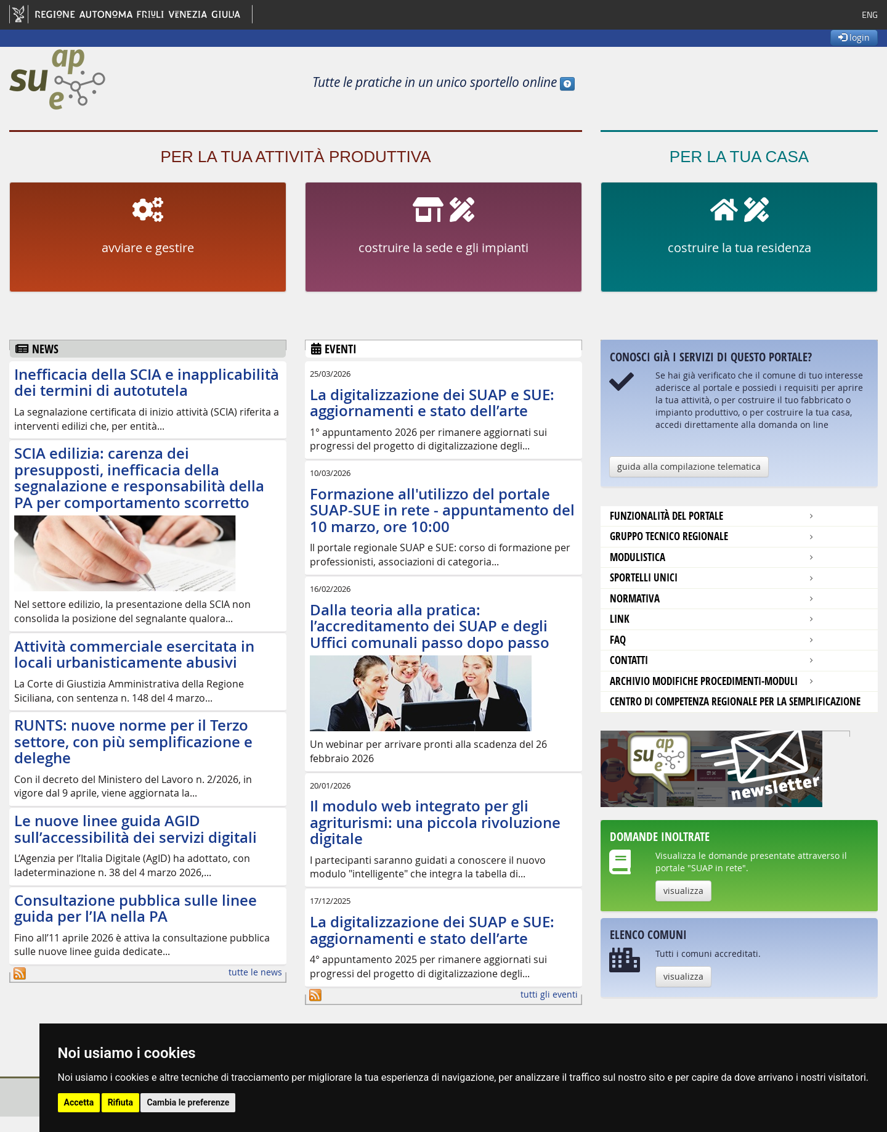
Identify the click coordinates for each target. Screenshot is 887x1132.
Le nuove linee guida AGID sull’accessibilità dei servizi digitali (135, 829)
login (854, 37)
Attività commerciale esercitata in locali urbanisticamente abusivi (134, 654)
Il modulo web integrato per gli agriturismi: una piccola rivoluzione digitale (435, 822)
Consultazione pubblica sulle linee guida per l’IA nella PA (135, 908)
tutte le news (255, 972)
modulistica (637, 557)
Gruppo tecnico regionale (669, 536)
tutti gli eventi (549, 994)
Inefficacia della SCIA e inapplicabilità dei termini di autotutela (146, 382)
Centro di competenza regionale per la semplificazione (735, 701)
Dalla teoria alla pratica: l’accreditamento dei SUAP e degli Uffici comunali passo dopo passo (429, 626)
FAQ (618, 640)
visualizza (683, 890)
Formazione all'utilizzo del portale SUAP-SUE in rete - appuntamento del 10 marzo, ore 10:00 (442, 510)
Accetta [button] (79, 1102)
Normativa (635, 598)
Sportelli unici (644, 577)
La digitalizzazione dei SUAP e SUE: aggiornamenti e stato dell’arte (432, 402)
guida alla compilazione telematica (689, 466)
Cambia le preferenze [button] (188, 1102)
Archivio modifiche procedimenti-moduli (704, 681)
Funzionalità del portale (666, 516)
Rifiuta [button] (120, 1102)
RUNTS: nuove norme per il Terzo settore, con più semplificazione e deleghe (133, 741)
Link (620, 619)
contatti (629, 660)
